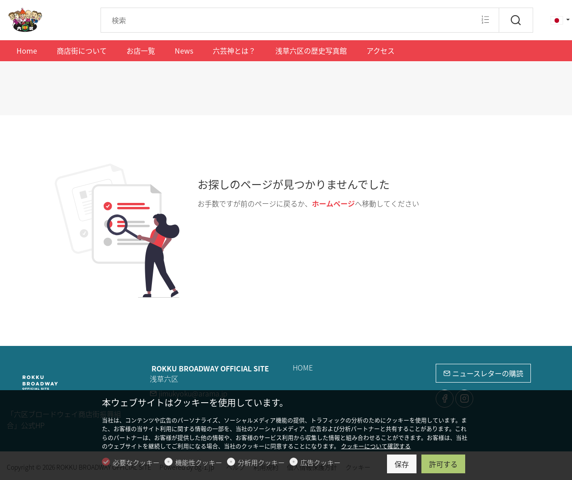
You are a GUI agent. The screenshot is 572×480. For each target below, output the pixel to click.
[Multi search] (485, 19)
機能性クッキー (198, 462)
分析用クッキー (261, 462)
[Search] (300, 20)
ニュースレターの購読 (483, 373)
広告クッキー (320, 462)
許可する (443, 464)
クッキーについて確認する (376, 446)
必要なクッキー (136, 462)
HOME (303, 367)
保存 (402, 464)
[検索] (516, 20)
